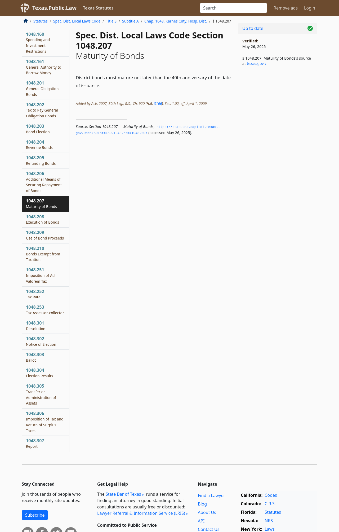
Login (309, 8)
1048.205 (41, 160)
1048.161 (43, 67)
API (201, 521)
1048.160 (38, 42)
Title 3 (111, 21)
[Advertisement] (277, 157)
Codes (271, 495)
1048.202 (42, 110)
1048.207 (41, 203)
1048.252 (35, 294)
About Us (207, 512)
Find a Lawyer (211, 495)
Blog (202, 504)
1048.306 (45, 421)
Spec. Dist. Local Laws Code (76, 21)
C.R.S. (270, 504)
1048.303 (35, 357)
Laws (270, 529)
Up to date (252, 28)
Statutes (40, 21)
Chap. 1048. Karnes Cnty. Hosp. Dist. (175, 21)
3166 (158, 103)
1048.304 (39, 372)
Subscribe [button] (34, 515)
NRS (269, 521)
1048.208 (42, 219)
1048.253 (45, 309)
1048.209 (45, 235)
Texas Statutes (98, 8)
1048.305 (41, 394)
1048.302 (41, 341)
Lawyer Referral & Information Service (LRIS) (141, 513)
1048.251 (40, 275)
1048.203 (38, 128)
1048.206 (44, 182)
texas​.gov (255, 63)
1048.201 (42, 88)
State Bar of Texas (123, 494)
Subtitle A (130, 21)
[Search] (233, 8)
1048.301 (35, 325)
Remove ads (286, 8)
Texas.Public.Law (54, 7)
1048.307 (35, 443)
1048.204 (39, 144)
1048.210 (43, 253)
